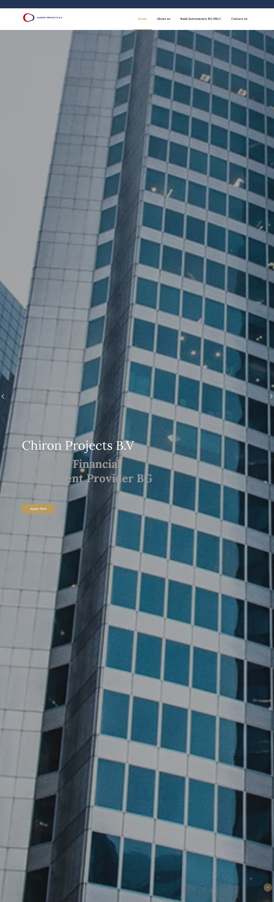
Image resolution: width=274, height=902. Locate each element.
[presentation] (2, 396)
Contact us (239, 19)
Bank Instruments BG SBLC (200, 19)
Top (268, 887)
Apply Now (38, 508)
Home (142, 19)
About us (163, 19)
